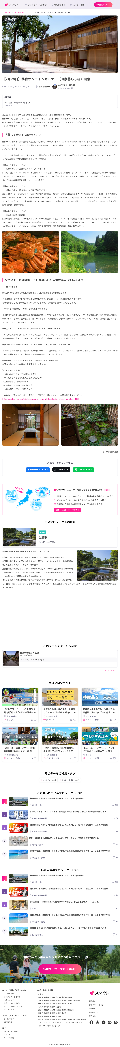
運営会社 (92, 1016)
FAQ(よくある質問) (11, 1031)
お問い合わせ (94, 1012)
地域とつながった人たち (13, 1006)
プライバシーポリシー (97, 1005)
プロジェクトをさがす (12, 997)
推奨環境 (92, 1008)
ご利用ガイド (9, 1019)
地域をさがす (9, 1000)
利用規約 (92, 1001)
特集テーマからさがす (12, 1003)
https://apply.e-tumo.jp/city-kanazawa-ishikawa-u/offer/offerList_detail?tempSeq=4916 (40, 398)
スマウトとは (9, 993)
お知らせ (7, 1034)
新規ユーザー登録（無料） (60, 969)
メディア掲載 (9, 1038)
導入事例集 (8, 1022)
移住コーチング (9, 1009)
